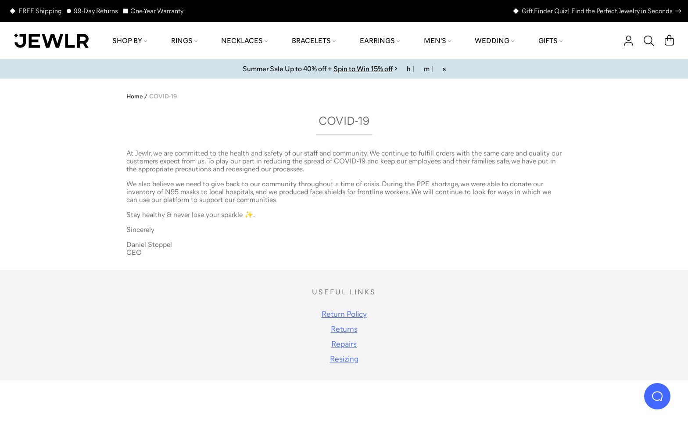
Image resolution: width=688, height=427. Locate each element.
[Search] (649, 41)
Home (134, 96)
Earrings (380, 40)
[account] (628, 41)
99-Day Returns (96, 10)
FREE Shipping (39, 10)
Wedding (494, 40)
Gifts (550, 40)
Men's (437, 40)
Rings (184, 40)
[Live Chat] (657, 396)
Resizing (344, 359)
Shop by (129, 40)
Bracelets (314, 40)
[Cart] (669, 41)
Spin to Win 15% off (363, 68)
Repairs (344, 344)
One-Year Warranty (156, 10)
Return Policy (344, 314)
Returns (344, 329)
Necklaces (244, 40)
